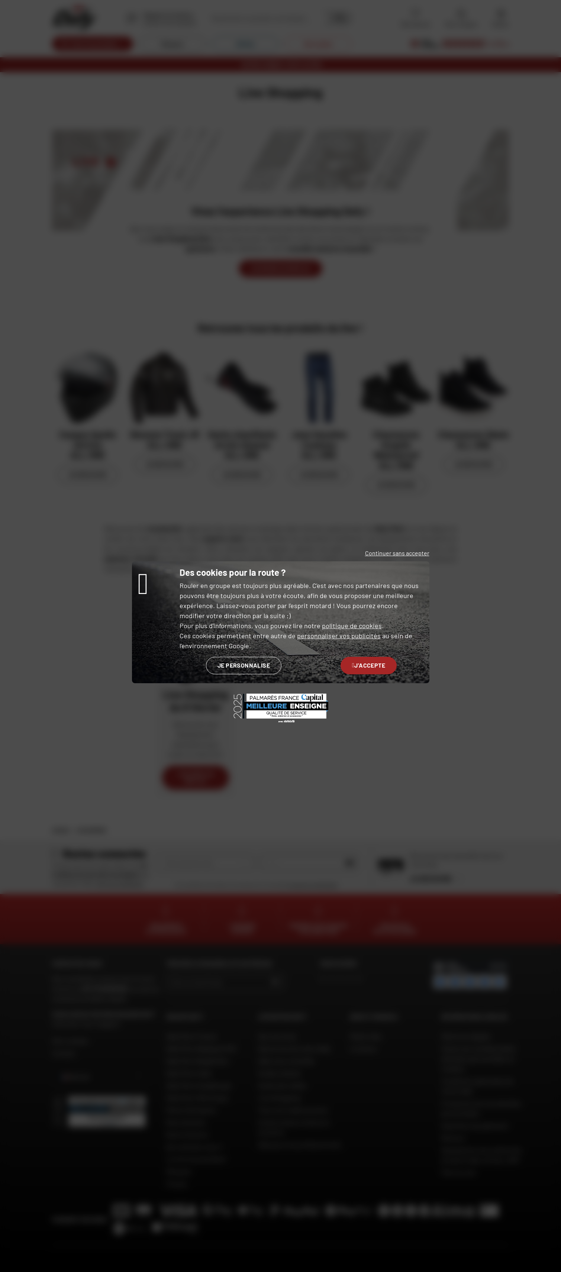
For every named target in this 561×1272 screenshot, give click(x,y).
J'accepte (368, 665)
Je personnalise (243, 665)
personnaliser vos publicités (339, 636)
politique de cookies (352, 626)
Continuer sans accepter (397, 552)
